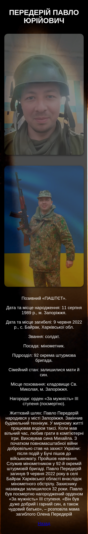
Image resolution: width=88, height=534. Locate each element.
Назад (44, 523)
